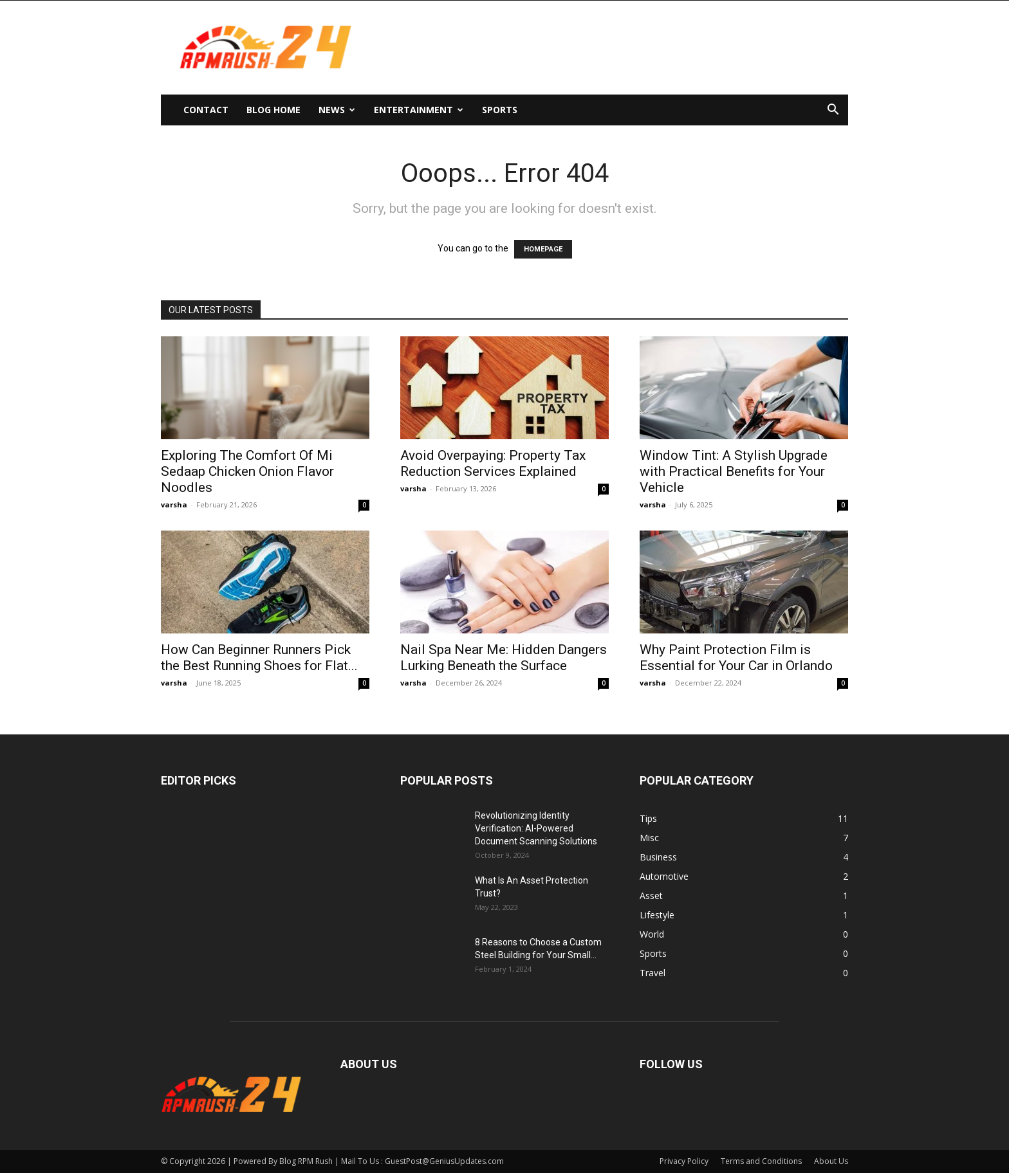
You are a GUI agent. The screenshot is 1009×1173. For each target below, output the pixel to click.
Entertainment (418, 110)
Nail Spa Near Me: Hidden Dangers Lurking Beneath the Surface (503, 657)
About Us (831, 1161)
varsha (174, 504)
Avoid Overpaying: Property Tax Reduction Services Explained (493, 463)
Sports (499, 110)
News (337, 110)
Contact (205, 110)
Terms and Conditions (761, 1161)
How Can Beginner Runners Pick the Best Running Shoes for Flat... (259, 657)
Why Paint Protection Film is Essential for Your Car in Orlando (736, 657)
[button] (832, 111)
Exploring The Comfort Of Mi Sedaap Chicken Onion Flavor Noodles (247, 471)
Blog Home (273, 110)
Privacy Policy (684, 1161)
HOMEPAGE (543, 249)
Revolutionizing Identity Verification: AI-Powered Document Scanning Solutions (536, 828)
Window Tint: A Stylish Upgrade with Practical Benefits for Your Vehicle (734, 471)
